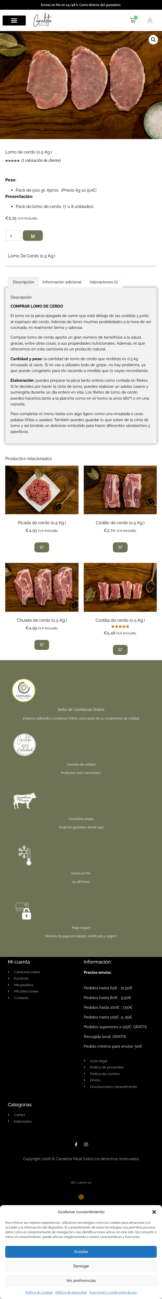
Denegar (81, 1266)
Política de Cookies (39, 1292)
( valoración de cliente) (41, 160)
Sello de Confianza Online (81, 709)
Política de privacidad (71, 1292)
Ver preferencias (81, 1280)
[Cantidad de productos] (12, 235)
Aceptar (81, 1251)
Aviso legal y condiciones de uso (113, 1292)
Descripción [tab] (23, 282)
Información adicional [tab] (62, 282)
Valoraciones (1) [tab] (104, 282)
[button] (154, 1212)
